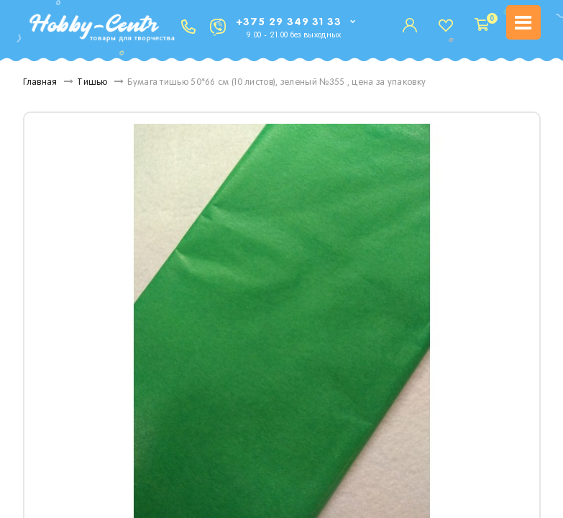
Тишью (92, 82)
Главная (40, 82)
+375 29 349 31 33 (289, 22)
